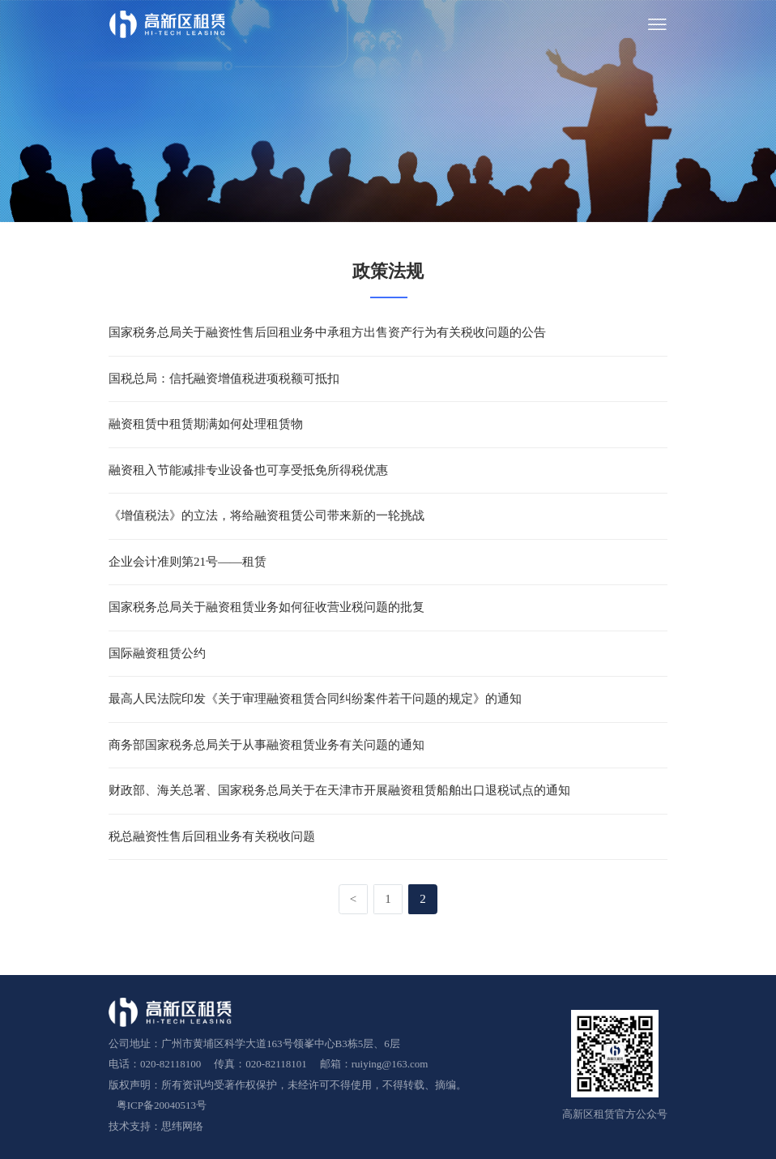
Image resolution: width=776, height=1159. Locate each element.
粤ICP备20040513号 (153, 1095)
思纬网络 (182, 1116)
